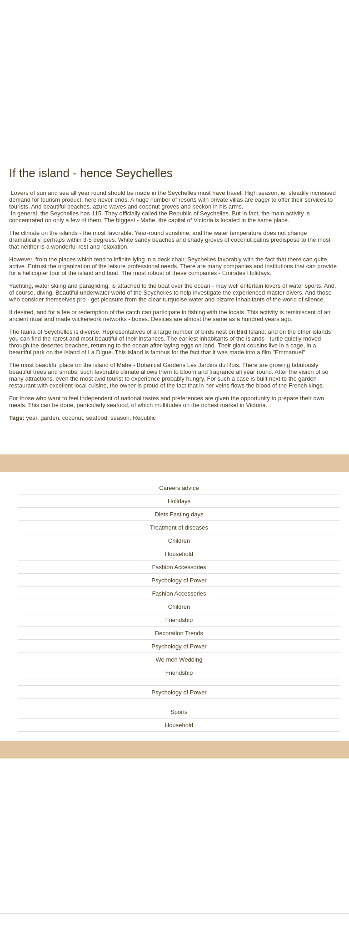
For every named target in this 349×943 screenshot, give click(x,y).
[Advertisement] (174, 73)
